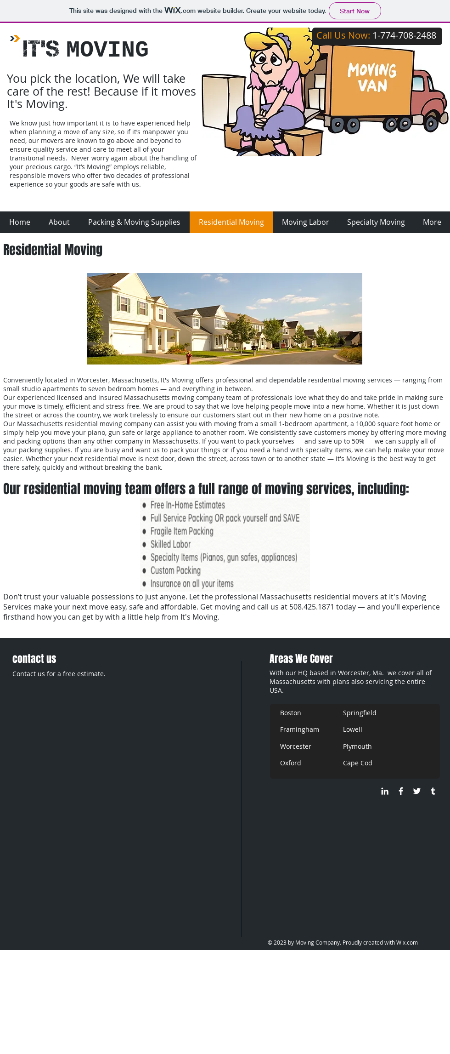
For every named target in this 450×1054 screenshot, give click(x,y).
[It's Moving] (401, 791)
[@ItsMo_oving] (417, 791)
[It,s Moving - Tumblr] (433, 791)
